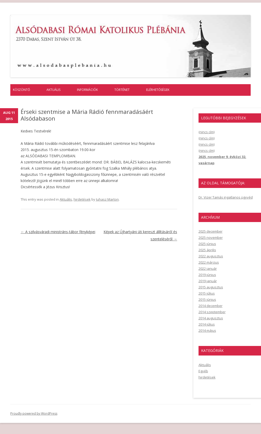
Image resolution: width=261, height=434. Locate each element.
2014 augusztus (211, 318)
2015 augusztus (211, 287)
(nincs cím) (207, 132)
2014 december (211, 305)
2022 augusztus (211, 256)
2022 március (209, 262)
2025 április (207, 250)
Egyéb (203, 371)
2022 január (208, 268)
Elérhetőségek (157, 90)
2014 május (207, 330)
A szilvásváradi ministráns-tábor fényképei (58, 231)
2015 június (207, 299)
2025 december (211, 231)
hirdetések (82, 199)
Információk (87, 90)
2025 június (207, 243)
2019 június (207, 274)
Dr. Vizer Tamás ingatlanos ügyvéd (226, 197)
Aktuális (53, 90)
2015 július (207, 293)
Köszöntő (21, 90)
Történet (122, 90)
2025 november (211, 237)
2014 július (207, 324)
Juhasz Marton (107, 199)
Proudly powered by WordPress (33, 413)
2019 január (208, 281)
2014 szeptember (212, 312)
